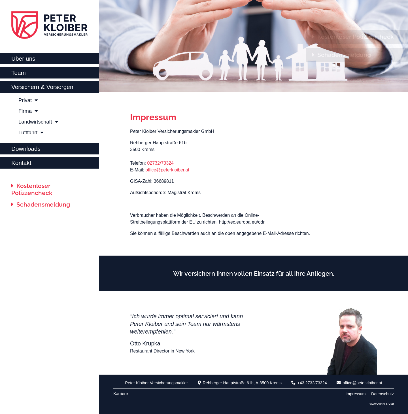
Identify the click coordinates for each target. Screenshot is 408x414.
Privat (28, 100)
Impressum (153, 117)
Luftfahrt (31, 132)
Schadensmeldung (40, 204)
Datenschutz (382, 394)
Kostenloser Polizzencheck (31, 189)
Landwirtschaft (38, 122)
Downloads (26, 148)
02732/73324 (160, 163)
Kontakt (21, 163)
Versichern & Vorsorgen (42, 87)
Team (18, 72)
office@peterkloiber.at (167, 169)
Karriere (120, 393)
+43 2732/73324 (309, 383)
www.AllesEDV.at (382, 403)
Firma (28, 111)
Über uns (23, 58)
